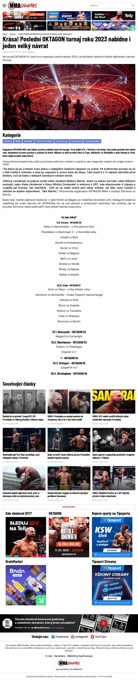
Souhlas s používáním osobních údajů (82, 676)
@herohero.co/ (47, 628)
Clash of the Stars (44, 141)
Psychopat (76, 141)
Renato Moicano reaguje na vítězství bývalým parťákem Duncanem (68, 498)
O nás (48, 656)
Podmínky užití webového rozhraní (39, 676)
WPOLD (31, 52)
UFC (12, 410)
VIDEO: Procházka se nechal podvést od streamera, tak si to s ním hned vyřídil (68, 419)
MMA (18, 141)
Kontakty (69, 651)
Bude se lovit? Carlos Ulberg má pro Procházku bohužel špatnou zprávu (67, 459)
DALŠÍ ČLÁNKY (69, 513)
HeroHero (59, 656)
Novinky (13, 34)
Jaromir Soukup (92, 141)
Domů (5, 34)
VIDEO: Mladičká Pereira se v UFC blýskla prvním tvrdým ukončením (111, 498)
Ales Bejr (28, 141)
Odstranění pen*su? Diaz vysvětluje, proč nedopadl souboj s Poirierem (22, 459)
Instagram (79, 636)
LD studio (108, 676)
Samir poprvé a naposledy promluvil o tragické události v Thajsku (113, 459)
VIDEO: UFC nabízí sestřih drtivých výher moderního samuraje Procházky (113, 418)
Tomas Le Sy (62, 141)
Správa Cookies (60, 676)
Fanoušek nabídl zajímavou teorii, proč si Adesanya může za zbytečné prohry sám (24, 499)
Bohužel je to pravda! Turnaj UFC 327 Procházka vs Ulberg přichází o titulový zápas (23, 419)
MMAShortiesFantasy (80, 656)
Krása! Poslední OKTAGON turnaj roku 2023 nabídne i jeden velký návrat (45, 34)
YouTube (98, 636)
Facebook (59, 636)
